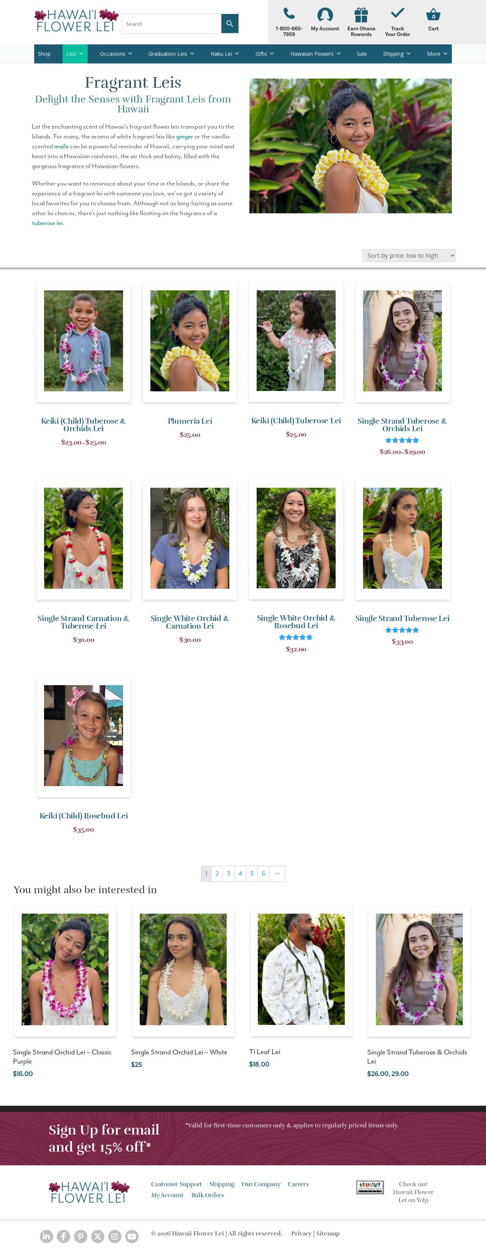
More (437, 53)
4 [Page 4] (240, 874)
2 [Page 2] (217, 874)
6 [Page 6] (263, 874)
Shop (44, 53)
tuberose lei (47, 223)
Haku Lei (225, 53)
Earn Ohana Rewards (361, 23)
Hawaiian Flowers (315, 53)
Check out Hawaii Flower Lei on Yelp (413, 1192)
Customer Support (176, 1184)
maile (61, 146)
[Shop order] (409, 255)
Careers (298, 1184)
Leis (75, 53)
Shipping (397, 53)
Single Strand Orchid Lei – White (179, 1052)
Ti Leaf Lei (264, 1052)
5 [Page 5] (252, 874)
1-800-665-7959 (289, 23)
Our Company (261, 1184)
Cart (433, 28)
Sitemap (328, 1233)
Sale (362, 53)
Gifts (265, 53)
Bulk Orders (207, 1195)
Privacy (301, 1233)
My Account (325, 20)
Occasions (116, 53)
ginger (184, 136)
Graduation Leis (171, 53)
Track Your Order (398, 23)
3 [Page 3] (228, 874)
